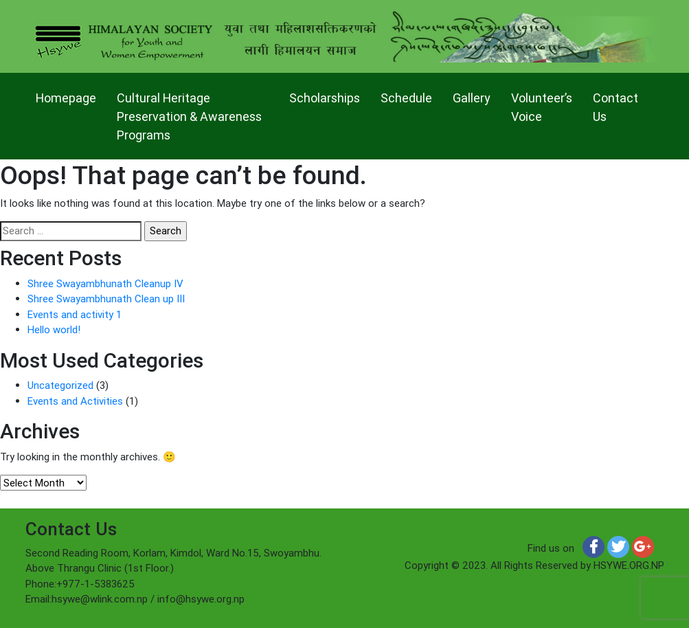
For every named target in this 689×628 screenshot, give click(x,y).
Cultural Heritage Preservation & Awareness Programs (189, 116)
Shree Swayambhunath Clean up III (106, 298)
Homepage (66, 98)
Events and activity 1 (74, 314)
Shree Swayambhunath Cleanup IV (105, 283)
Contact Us (615, 107)
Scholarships (324, 98)
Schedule (406, 98)
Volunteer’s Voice (541, 107)
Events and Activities (75, 400)
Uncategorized (60, 385)
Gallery (471, 98)
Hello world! (53, 329)
